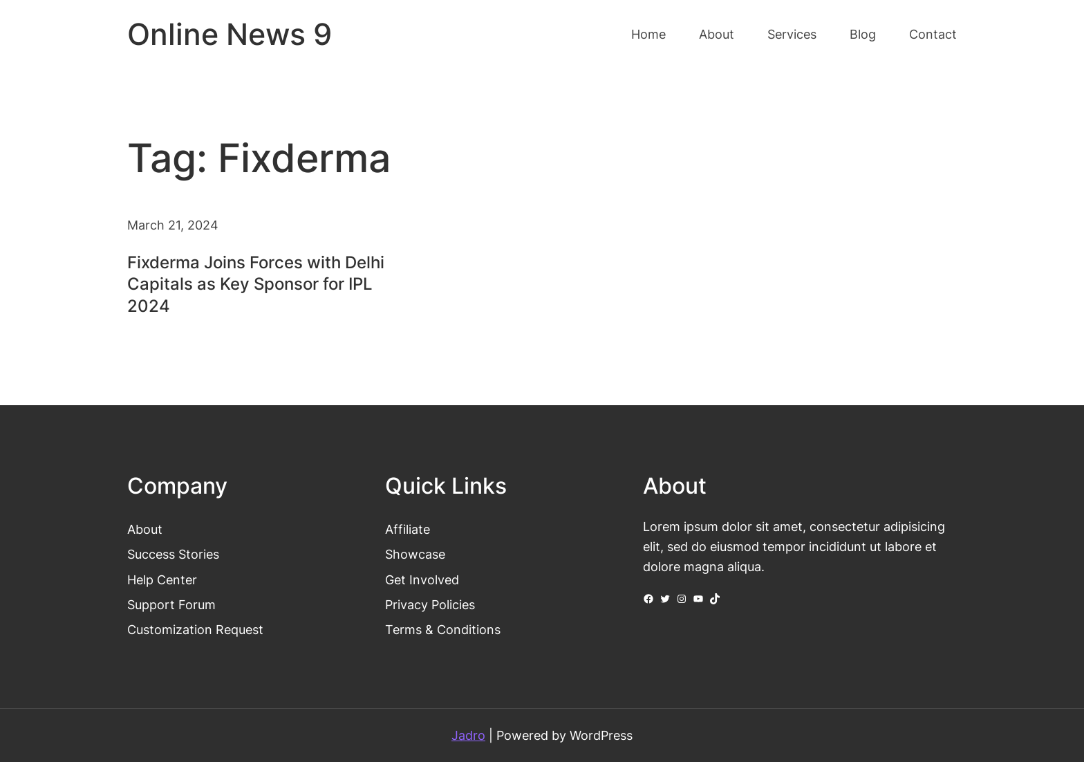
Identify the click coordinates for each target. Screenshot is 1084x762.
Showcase (415, 553)
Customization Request (195, 629)
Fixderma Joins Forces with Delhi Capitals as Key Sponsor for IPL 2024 (255, 283)
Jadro (468, 735)
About (144, 529)
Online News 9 (229, 34)
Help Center (162, 579)
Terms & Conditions (443, 629)
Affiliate (407, 529)
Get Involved (422, 579)
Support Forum (171, 604)
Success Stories (173, 553)
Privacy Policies (430, 604)
